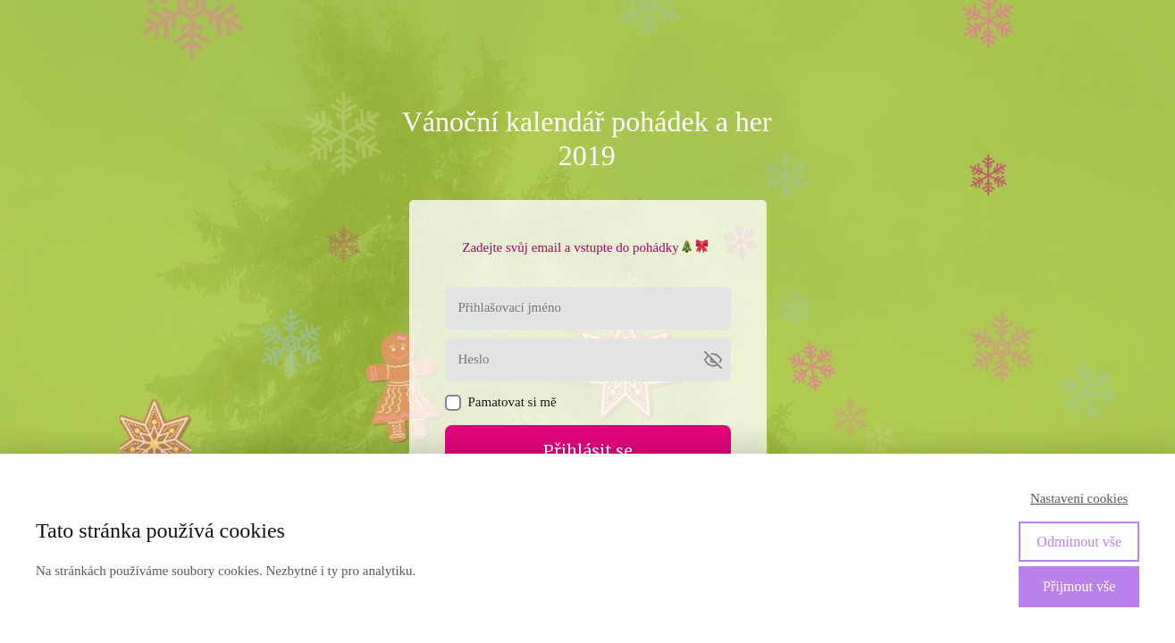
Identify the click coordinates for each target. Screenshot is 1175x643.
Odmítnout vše (1079, 541)
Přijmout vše (1079, 586)
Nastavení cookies (1079, 498)
